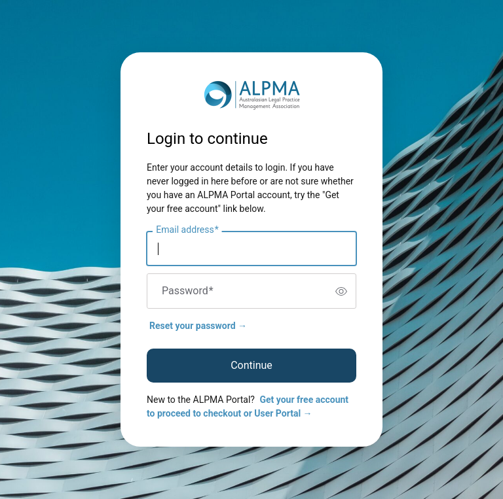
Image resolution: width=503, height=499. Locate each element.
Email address (187, 230)
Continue (251, 365)
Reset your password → (198, 325)
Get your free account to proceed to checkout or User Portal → (247, 406)
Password (188, 291)
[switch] (341, 291)
